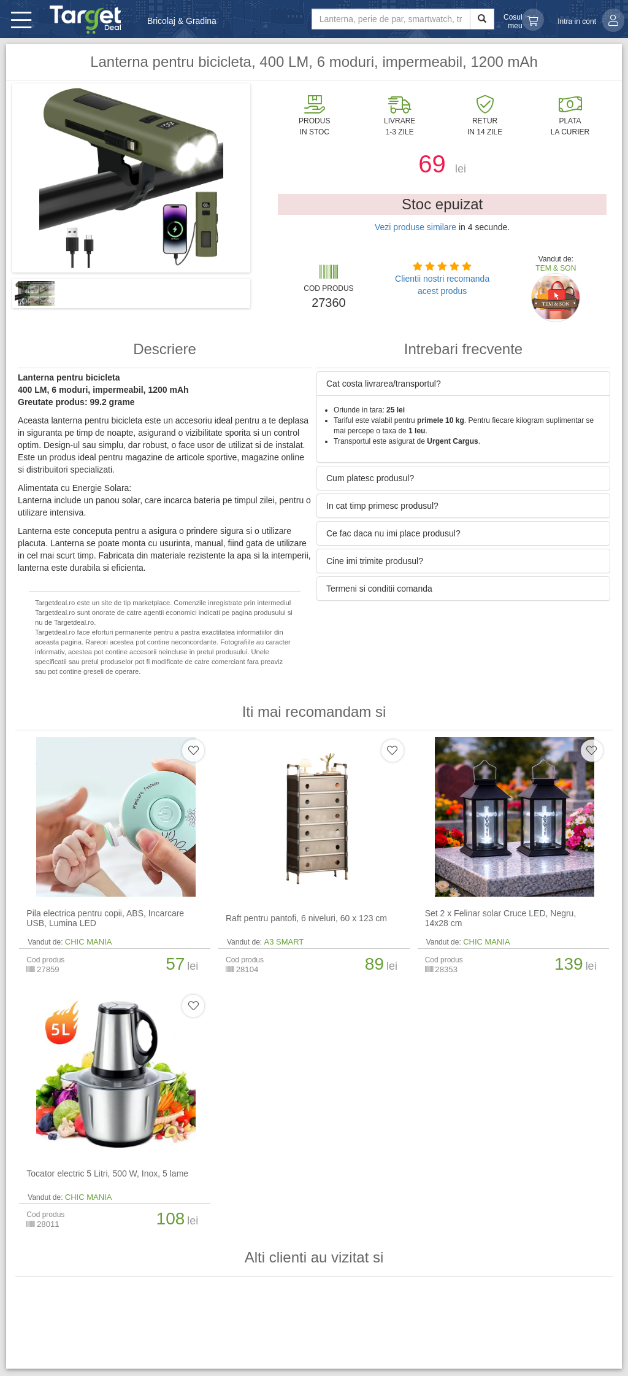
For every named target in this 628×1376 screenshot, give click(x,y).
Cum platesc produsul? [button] (370, 478)
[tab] (463, 383)
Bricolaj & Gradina (181, 21)
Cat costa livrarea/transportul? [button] (383, 383)
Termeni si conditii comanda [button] (379, 588)
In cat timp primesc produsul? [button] (382, 506)
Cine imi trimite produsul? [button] (374, 561)
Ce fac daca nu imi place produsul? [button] (393, 533)
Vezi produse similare (415, 227)
